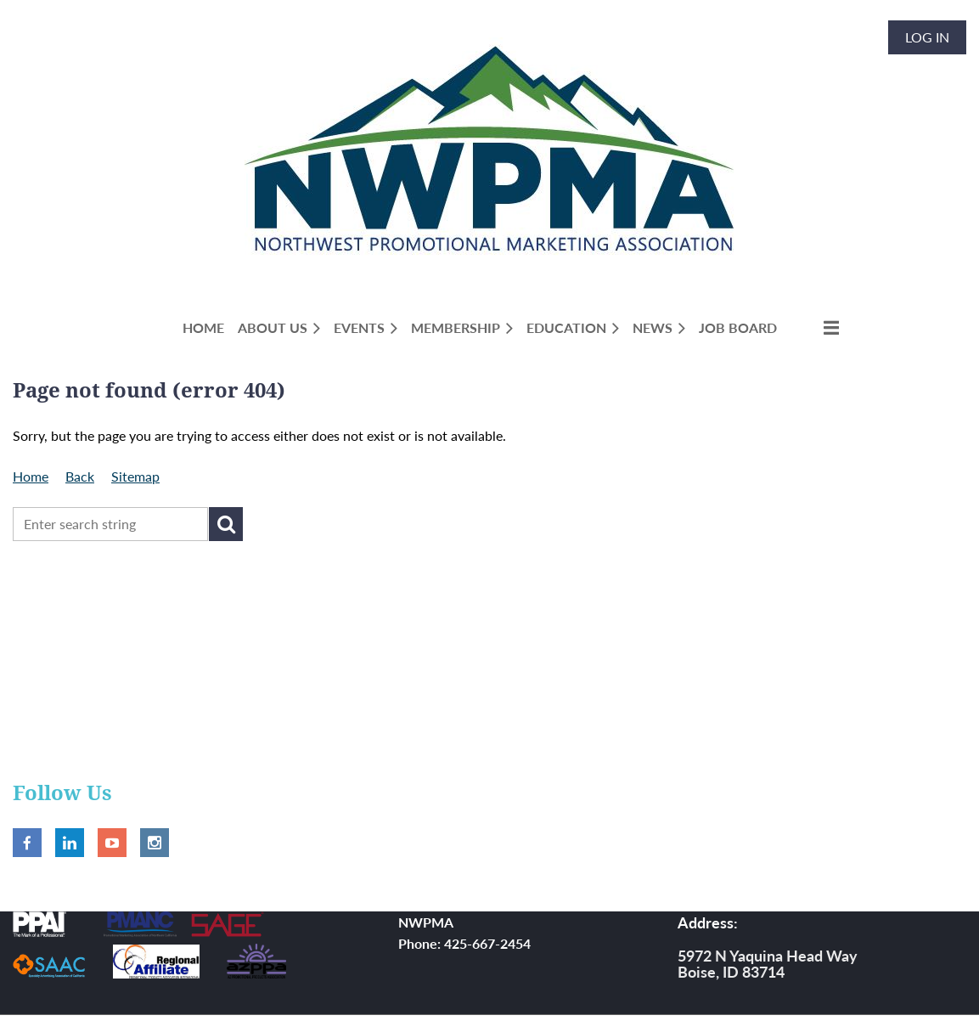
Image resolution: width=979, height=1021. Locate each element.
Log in (927, 37)
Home (30, 476)
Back (79, 476)
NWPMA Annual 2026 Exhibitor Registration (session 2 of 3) (192, 710)
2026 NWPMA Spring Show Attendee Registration (164, 592)
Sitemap (135, 476)
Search (226, 524)
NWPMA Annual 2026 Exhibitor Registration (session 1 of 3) (192, 658)
